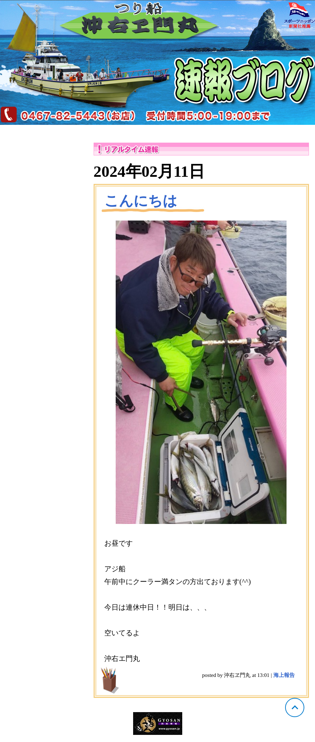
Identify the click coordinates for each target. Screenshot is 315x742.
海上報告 (284, 675)
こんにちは (140, 201)
